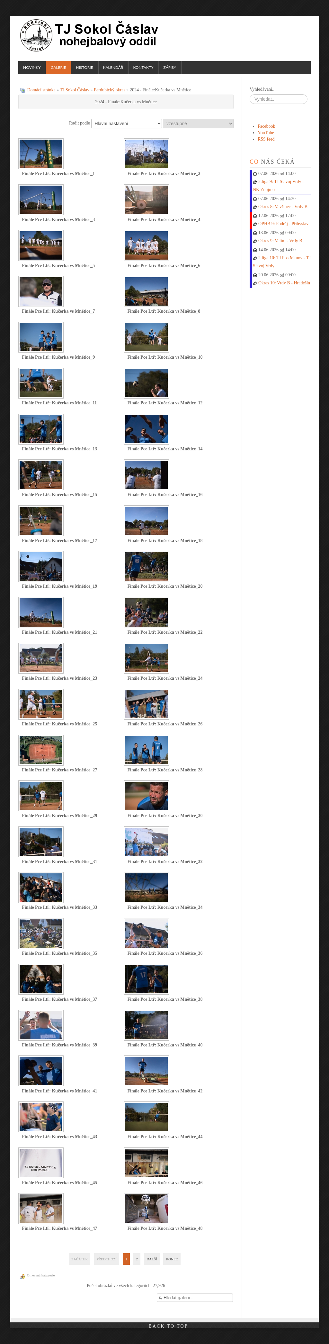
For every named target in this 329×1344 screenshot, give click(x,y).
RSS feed (266, 139)
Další (152, 1259)
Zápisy (169, 67)
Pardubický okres (109, 89)
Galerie (58, 67)
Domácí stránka (41, 89)
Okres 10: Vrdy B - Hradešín (284, 283)
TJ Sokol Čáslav (90, 35)
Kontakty (143, 67)
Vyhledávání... (262, 89)
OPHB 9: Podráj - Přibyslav (283, 223)
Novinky (32, 67)
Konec (172, 1259)
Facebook (266, 126)
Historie (84, 67)
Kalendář (113, 67)
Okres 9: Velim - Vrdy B (280, 240)
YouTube (266, 132)
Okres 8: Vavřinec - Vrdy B (282, 206)
